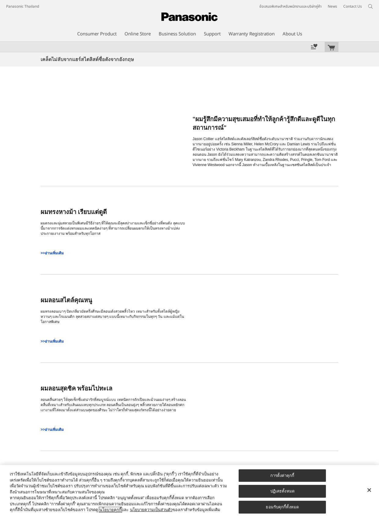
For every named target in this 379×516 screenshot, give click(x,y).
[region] (189, 490)
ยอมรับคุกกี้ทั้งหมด (282, 507)
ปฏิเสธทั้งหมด (282, 491)
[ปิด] (369, 490)
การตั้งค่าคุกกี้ (282, 475)
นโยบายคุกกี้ (110, 509)
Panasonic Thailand (22, 6)
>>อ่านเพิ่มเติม (52, 253)
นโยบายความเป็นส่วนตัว (151, 509)
